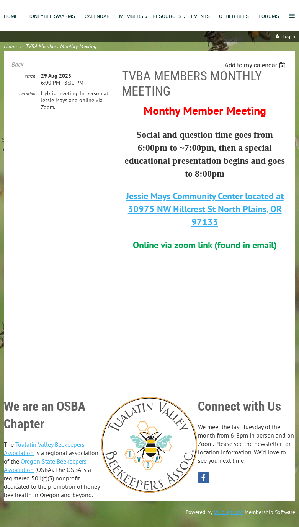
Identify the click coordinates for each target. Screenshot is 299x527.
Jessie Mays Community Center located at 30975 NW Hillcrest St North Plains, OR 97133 (205, 209)
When (30, 76)
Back (17, 64)
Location (27, 93)
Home (10, 46)
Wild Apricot (228, 512)
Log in (289, 36)
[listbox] (256, 65)
